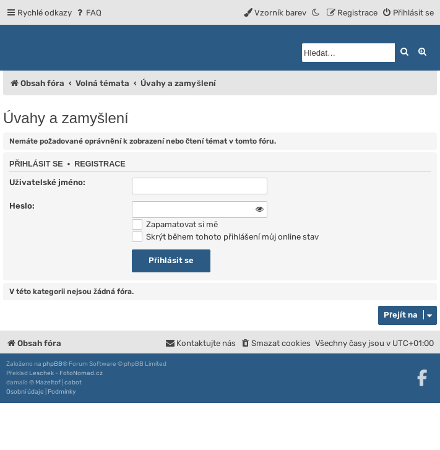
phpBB (53, 364)
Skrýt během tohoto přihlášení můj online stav (225, 236)
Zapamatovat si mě (175, 224)
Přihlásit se (36, 164)
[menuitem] (88, 13)
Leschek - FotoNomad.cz (66, 373)
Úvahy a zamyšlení (66, 118)
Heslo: (22, 205)
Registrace (100, 164)
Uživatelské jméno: (47, 182)
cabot (73, 382)
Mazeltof (48, 382)
